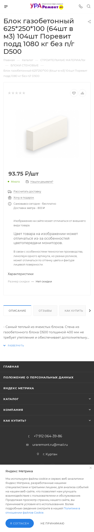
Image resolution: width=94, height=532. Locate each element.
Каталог (11, 399)
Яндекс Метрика (18, 388)
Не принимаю (52, 523)
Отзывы (45, 310)
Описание (17, 310)
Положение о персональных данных (38, 377)
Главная (11, 366)
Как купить (74, 310)
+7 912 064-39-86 (48, 436)
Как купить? (14, 420)
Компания (13, 409)
